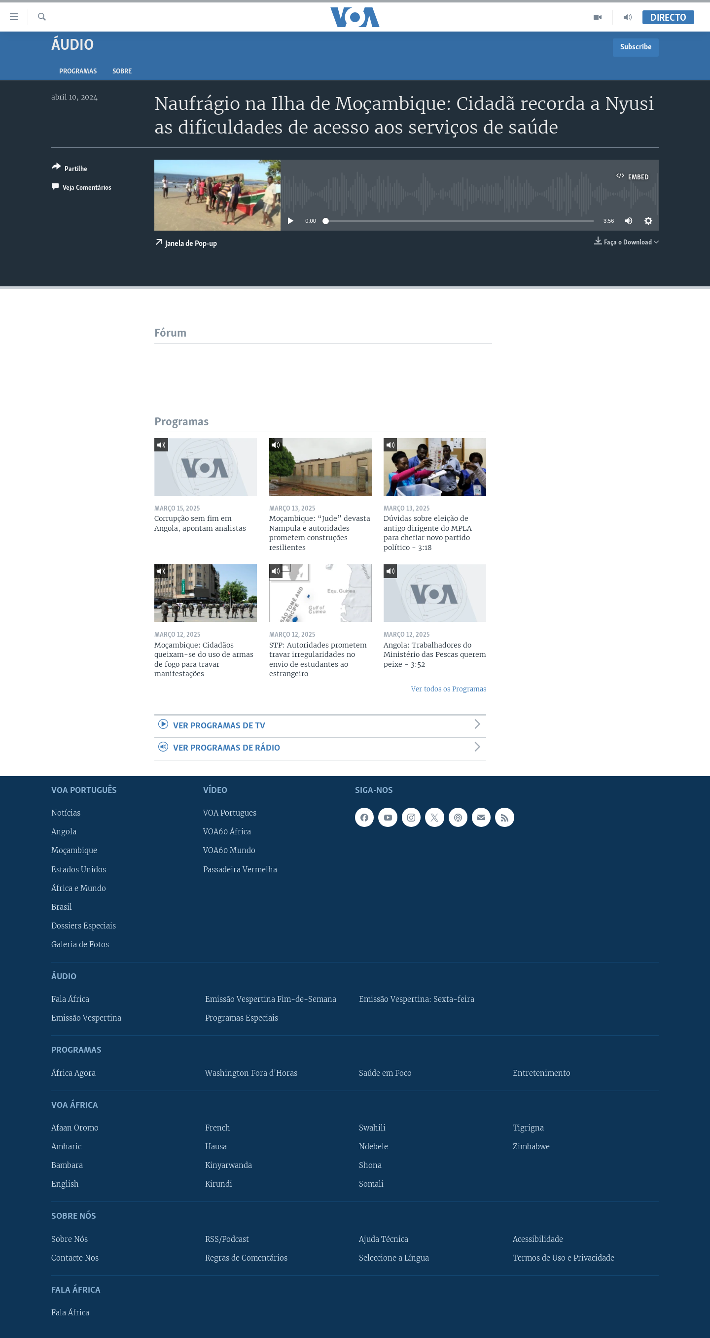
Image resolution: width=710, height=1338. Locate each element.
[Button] (69, 170)
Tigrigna (528, 1128)
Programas (78, 71)
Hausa (216, 1146)
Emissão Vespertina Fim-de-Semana (270, 999)
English (65, 1184)
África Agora (73, 1072)
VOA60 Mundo (229, 850)
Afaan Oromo (75, 1128)
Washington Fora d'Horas (251, 1072)
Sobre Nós (69, 1239)
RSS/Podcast (227, 1239)
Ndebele (373, 1146)
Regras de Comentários (246, 1257)
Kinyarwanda (228, 1165)
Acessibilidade (538, 1239)
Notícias (65, 813)
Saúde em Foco (385, 1072)
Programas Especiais (241, 1018)
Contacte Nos (75, 1257)
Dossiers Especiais (83, 925)
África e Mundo (78, 888)
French (217, 1128)
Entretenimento (541, 1072)
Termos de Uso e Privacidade (563, 1257)
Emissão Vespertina (86, 1018)
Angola (63, 831)
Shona (370, 1165)
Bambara (67, 1165)
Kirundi (218, 1184)
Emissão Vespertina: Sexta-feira (416, 999)
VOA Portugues (229, 813)
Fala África (70, 999)
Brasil (61, 906)
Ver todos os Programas (448, 689)
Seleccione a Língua (394, 1257)
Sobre (122, 71)
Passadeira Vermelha (240, 869)
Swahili (372, 1128)
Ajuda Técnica (383, 1239)
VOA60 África (227, 831)
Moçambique (74, 850)
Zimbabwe (531, 1146)
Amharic (66, 1146)
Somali (371, 1184)
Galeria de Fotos (80, 944)
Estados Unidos (78, 869)
